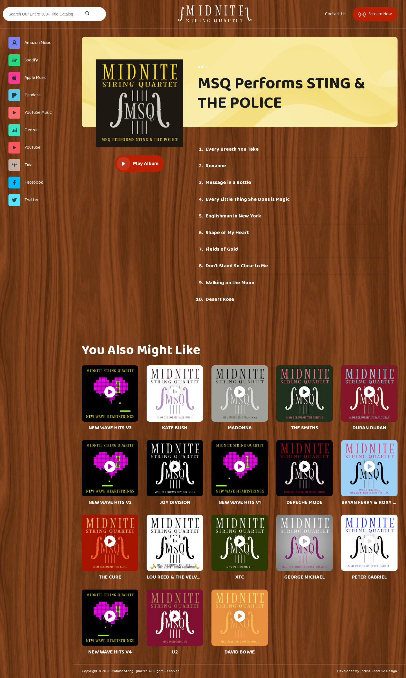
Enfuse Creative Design (378, 671)
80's (203, 67)
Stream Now (375, 13)
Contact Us (335, 14)
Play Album (137, 163)
